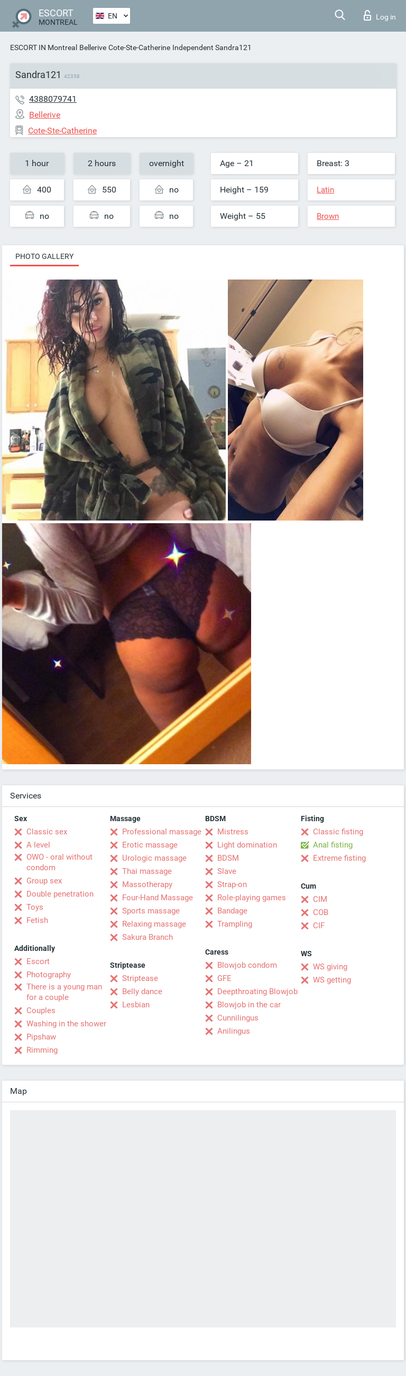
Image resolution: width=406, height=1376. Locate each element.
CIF (319, 925)
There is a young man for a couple (64, 992)
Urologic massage (154, 858)
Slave (226, 871)
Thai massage (147, 871)
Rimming (42, 1050)
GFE (224, 978)
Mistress (232, 831)
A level (38, 845)
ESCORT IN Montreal (43, 47)
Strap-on (232, 884)
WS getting (332, 980)
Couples (41, 1010)
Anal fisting (333, 845)
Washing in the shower (66, 1023)
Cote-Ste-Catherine (139, 47)
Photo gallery (44, 256)
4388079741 (53, 99)
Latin (325, 190)
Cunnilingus (238, 1018)
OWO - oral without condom (59, 862)
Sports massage (151, 911)
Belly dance (142, 991)
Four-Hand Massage (157, 897)
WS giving (330, 966)
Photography (48, 974)
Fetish (37, 920)
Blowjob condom (247, 965)
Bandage (232, 911)
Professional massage (161, 831)
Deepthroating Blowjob (257, 991)
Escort (38, 961)
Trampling (234, 924)
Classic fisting (338, 831)
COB (320, 912)
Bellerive (92, 47)
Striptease (140, 978)
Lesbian (136, 1004)
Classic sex (46, 831)
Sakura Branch (147, 937)
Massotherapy (147, 884)
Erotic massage (150, 845)
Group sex (44, 881)
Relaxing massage (154, 924)
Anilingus (233, 1031)
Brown (328, 216)
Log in (380, 15)
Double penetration (60, 894)
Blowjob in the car (249, 1004)
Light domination (247, 845)
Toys (34, 907)
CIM (320, 899)
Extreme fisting (339, 858)
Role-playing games (251, 897)
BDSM (228, 858)
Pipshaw (41, 1037)
